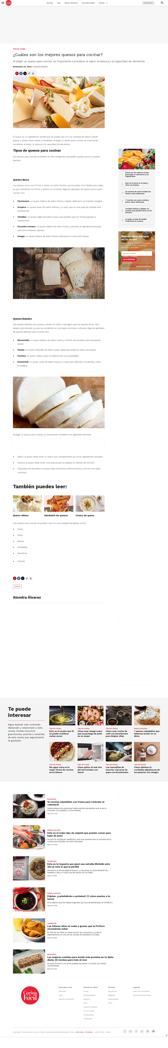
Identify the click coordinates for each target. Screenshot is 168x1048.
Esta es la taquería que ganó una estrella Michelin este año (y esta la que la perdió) (78, 865)
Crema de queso (85, 515)
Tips (58, 3)
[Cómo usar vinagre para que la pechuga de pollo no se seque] (91, 715)
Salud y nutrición (140, 728)
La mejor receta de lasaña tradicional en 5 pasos (135, 220)
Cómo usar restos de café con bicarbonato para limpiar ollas (117, 733)
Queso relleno (21, 515)
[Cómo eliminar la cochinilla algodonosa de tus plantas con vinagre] (147, 751)
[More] (107, 3)
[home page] (8, 3)
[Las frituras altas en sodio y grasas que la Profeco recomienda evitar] (29, 930)
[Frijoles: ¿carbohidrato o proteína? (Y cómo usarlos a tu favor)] (29, 899)
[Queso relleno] (27, 503)
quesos (17, 586)
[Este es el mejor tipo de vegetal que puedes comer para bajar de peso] (29, 837)
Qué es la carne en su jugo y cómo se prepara (136, 184)
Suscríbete (148, 3)
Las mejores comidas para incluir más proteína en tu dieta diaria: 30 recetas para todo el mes (80, 958)
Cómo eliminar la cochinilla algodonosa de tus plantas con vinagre (147, 769)
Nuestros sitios (90, 987)
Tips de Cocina (19, 49)
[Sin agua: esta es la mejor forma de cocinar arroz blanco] (62, 751)
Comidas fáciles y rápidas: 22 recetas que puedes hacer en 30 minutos (138, 210)
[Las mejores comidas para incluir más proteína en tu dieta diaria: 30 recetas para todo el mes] (29, 961)
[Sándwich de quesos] (58, 503)
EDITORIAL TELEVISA (84, 1032)
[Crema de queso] (90, 503)
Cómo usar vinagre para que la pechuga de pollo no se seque (90, 733)
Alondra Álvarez (41, 67)
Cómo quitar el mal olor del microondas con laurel (90, 769)
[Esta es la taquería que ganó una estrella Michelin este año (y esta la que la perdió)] (29, 868)
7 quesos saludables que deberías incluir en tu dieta (147, 733)
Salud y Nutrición (71, 3)
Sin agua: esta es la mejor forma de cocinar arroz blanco (61, 769)
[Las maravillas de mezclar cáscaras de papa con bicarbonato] (119, 751)
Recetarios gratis (88, 3)
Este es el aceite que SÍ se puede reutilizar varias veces (61, 733)
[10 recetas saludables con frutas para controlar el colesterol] (29, 806)
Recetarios (51, 799)
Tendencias (51, 861)
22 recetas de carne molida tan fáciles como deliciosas (138, 192)
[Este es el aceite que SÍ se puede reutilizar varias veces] (62, 715)
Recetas (50, 3)
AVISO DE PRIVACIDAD (143, 266)
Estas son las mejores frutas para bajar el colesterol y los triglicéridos (137, 174)
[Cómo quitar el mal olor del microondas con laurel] (91, 751)
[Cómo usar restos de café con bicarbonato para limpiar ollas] (119, 715)
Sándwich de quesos (56, 515)
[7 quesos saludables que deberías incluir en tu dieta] (147, 715)
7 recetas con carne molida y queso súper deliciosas (137, 201)
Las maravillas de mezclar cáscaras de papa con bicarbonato (117, 769)
